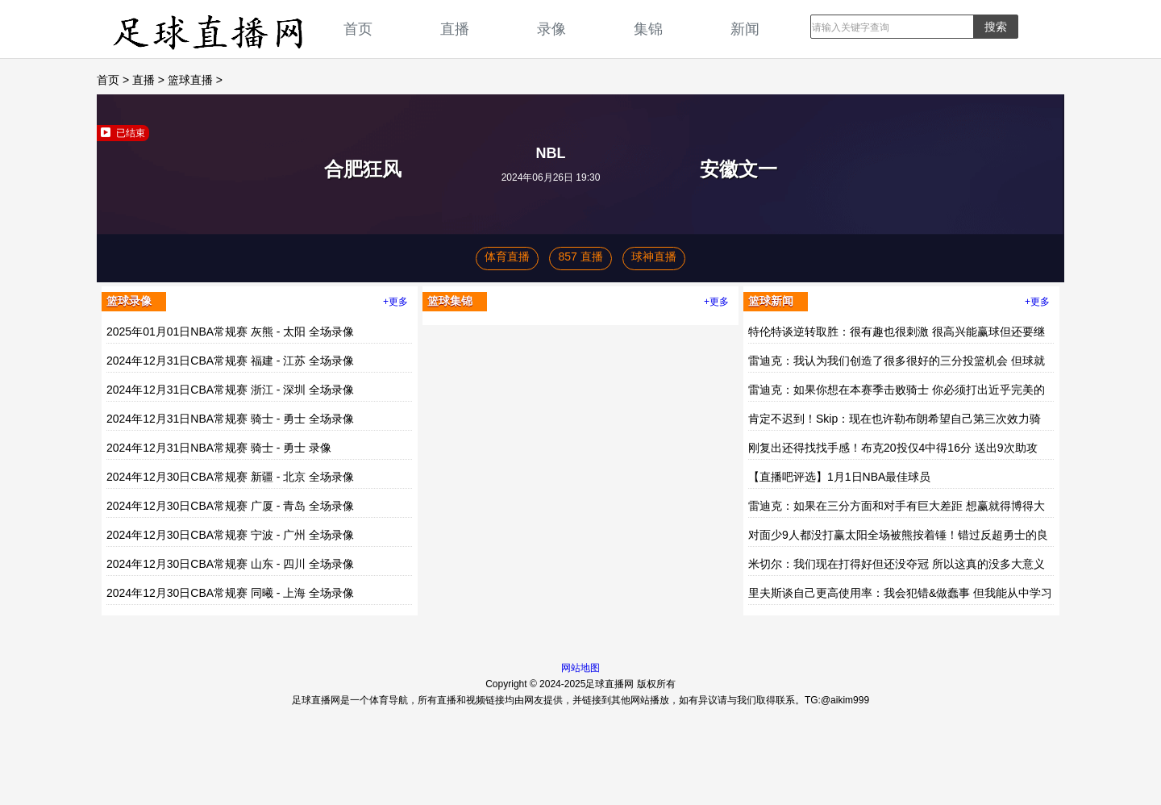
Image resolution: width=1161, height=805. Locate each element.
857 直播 (580, 256)
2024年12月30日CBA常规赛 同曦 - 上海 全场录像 (230, 592)
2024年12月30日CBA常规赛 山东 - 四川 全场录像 (230, 563)
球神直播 (653, 256)
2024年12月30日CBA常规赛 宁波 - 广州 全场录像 (230, 534)
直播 (454, 28)
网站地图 (580, 668)
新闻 (744, 28)
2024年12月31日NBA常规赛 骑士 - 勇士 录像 (218, 447)
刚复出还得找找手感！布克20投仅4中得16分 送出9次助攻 (893, 447)
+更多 (395, 301)
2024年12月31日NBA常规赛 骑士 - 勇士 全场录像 (230, 418)
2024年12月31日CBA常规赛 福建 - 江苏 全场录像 (230, 360)
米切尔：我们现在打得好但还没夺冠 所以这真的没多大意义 (896, 563)
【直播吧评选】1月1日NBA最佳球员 (839, 476)
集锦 (648, 28)
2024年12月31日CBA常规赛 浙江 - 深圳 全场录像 (230, 389)
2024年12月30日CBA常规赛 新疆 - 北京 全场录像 (230, 476)
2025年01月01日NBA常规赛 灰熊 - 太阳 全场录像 (230, 331)
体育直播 (507, 256)
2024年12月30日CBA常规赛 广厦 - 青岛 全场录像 (230, 505)
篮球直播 (190, 79)
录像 (551, 28)
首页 (357, 28)
